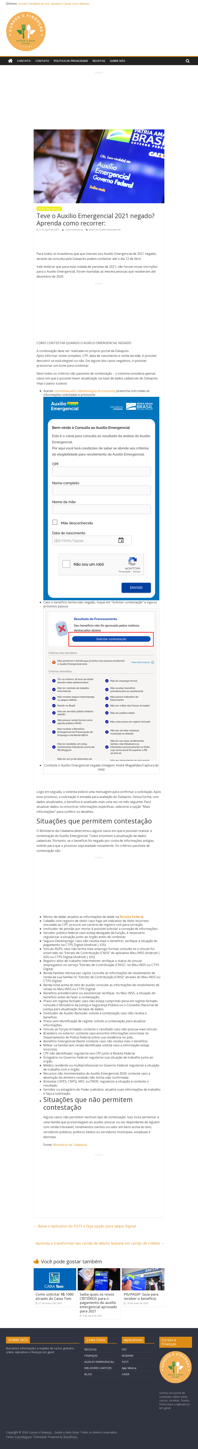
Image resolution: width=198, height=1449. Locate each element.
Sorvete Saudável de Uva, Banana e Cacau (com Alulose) (53, 3)
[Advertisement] (99, 101)
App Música (129, 1368)
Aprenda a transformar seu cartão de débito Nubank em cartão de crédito (100, 1243)
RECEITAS (90, 1349)
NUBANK (127, 1355)
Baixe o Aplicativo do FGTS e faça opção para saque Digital (85, 1226)
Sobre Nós (117, 61)
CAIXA (125, 1374)
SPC (124, 1349)
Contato (24, 61)
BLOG (88, 1374)
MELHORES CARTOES (98, 1368)
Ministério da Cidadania (70, 1145)
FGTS (125, 1362)
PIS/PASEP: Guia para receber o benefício (141, 1296)
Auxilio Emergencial (49, 208)
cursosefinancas (74, 229)
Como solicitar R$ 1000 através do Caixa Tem (54, 1296)
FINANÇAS (91, 1355)
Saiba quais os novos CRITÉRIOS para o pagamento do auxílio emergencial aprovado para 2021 (98, 1302)
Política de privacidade (71, 61)
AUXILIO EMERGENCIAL (99, 1362)
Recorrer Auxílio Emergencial (104, 229)
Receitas (99, 61)
